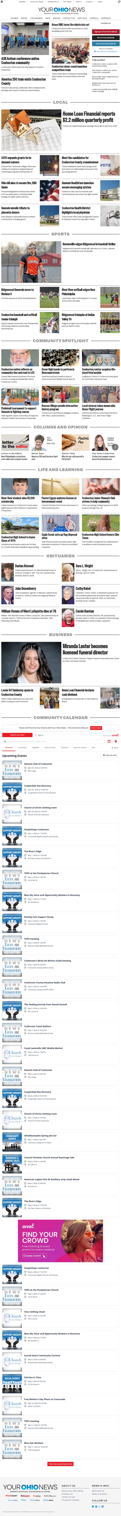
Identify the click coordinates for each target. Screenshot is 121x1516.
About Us (79, 2)
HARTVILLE (82, 18)
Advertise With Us (53, 2)
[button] (115, 447)
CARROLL (94, 18)
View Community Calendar (106, 44)
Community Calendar (36, 2)
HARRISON (105, 18)
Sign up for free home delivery (106, 32)
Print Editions (67, 2)
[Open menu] (1, 1)
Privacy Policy (49, 1511)
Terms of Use (68, 1497)
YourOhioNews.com (25, 1511)
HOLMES (14, 18)
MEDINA (56, 18)
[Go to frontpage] (61, 10)
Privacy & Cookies (70, 1500)
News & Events (99, 1494)
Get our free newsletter (106, 38)
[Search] (119, 2)
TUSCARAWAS (36, 18)
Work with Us (98, 1491)
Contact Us (89, 2)
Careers (99, 2)
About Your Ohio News (72, 1491)
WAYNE (24, 18)
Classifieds (22, 2)
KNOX (47, 18)
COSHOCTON (69, 18)
